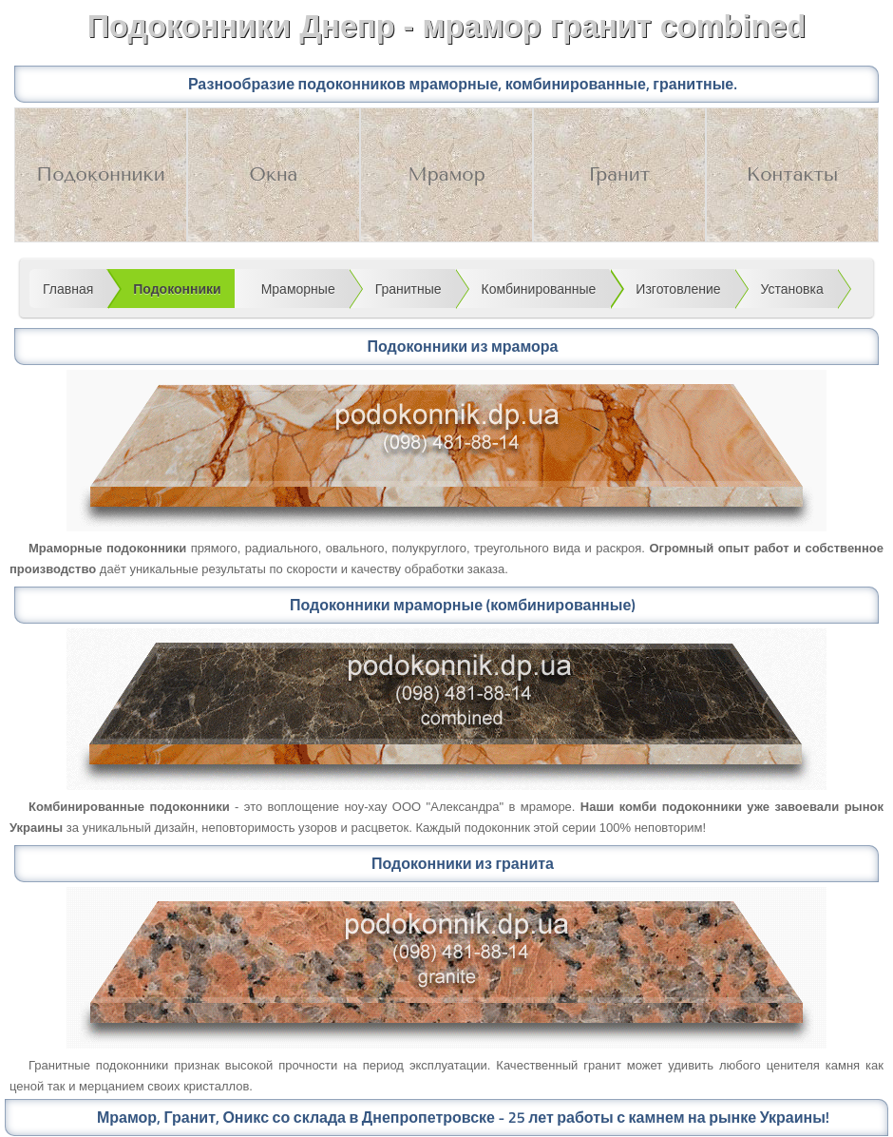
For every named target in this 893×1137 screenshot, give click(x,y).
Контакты (793, 174)
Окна (274, 174)
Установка (792, 289)
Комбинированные (539, 289)
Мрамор (446, 174)
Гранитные (408, 289)
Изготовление (678, 289)
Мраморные (298, 289)
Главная (68, 289)
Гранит (619, 174)
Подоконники (100, 174)
